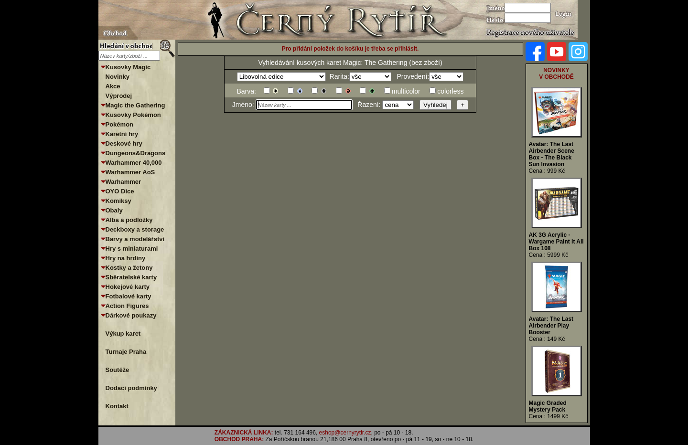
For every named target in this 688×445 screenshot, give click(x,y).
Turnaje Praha (126, 351)
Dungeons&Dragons (136, 153)
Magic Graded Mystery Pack (548, 406)
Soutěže (117, 369)
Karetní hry (122, 134)
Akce (113, 86)
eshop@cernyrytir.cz (345, 432)
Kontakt (117, 406)
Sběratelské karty (131, 277)
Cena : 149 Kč (547, 339)
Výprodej (119, 95)
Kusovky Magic (128, 67)
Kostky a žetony (129, 267)
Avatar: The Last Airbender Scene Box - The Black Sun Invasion (551, 154)
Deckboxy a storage (135, 229)
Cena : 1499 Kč (549, 416)
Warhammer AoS (130, 172)
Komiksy (118, 200)
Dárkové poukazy (131, 315)
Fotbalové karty (128, 296)
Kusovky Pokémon (133, 114)
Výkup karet (123, 333)
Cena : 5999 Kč (549, 255)
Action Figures (127, 305)
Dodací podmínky (131, 388)
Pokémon (120, 124)
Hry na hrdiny (126, 258)
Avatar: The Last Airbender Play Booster (551, 326)
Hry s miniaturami (132, 248)
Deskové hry (124, 143)
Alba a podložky (129, 219)
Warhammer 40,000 (134, 162)
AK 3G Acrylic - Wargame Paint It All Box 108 (556, 242)
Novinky (118, 76)
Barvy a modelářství (135, 239)
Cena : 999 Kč (547, 171)
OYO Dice (120, 191)
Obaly (114, 210)
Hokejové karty (128, 286)
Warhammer (123, 181)
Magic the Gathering (135, 105)
